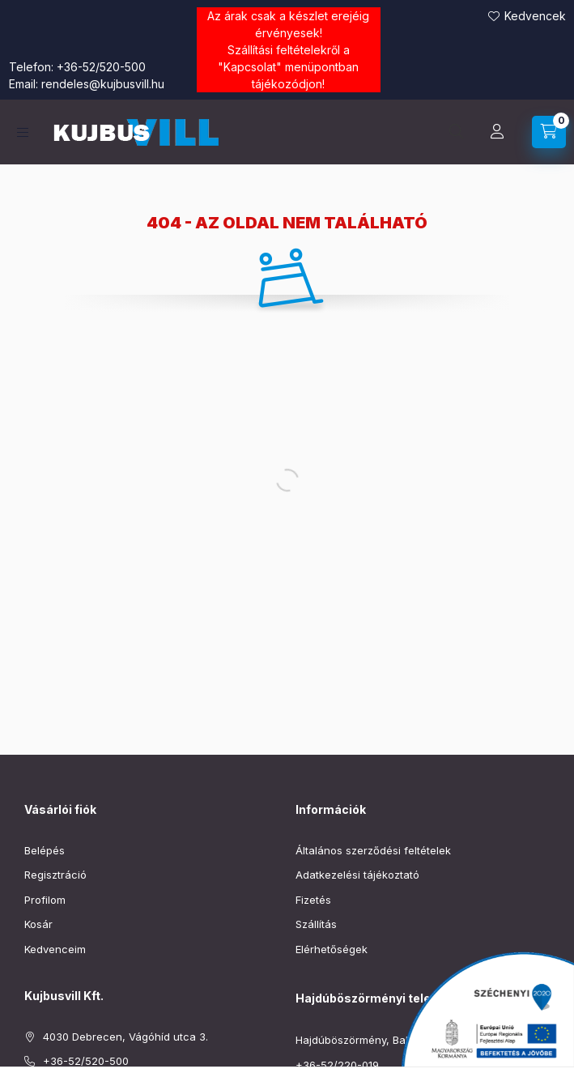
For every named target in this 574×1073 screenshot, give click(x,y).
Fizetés (313, 899)
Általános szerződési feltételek (373, 850)
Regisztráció (55, 874)
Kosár (38, 924)
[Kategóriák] (22, 132)
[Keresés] (456, 132)
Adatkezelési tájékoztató (357, 874)
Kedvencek (535, 16)
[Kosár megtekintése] (549, 132)
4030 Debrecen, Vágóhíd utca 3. (125, 1036)
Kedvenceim (55, 949)
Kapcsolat (249, 67)
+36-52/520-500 (101, 67)
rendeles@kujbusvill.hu (102, 84)
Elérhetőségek (332, 949)
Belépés (44, 850)
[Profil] (497, 132)
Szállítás (316, 924)
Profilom (45, 899)
